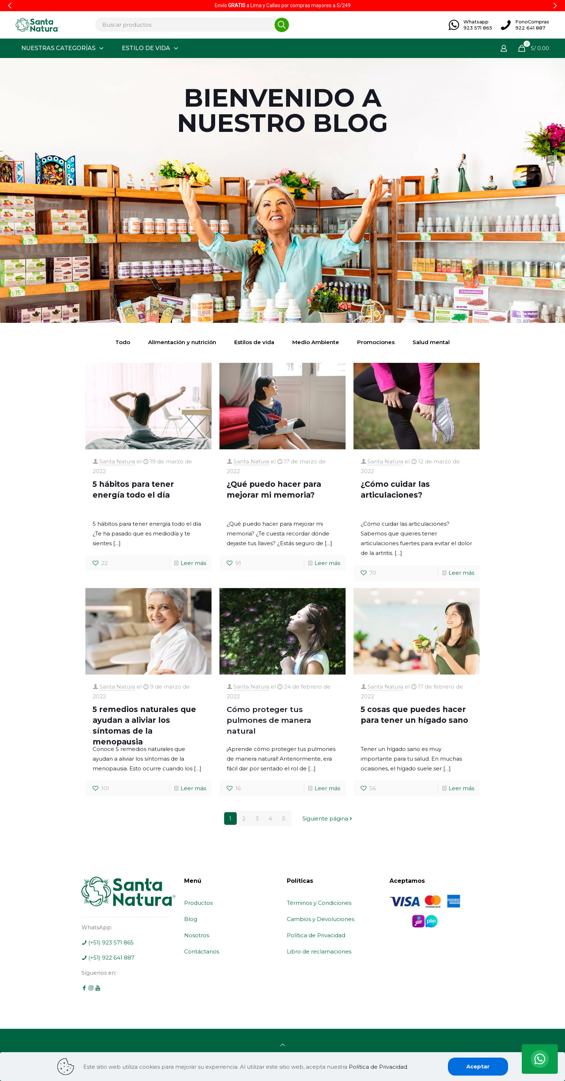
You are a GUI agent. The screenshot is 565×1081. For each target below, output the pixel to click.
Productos (198, 902)
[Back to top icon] (282, 1044)
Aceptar (478, 1066)
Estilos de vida (254, 342)
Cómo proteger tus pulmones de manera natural (269, 720)
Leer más (193, 563)
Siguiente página (327, 818)
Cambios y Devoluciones (320, 919)
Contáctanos (201, 951)
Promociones (376, 342)
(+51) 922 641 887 (107, 957)
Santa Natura (117, 461)
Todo (122, 342)
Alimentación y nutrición (182, 342)
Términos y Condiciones (319, 902)
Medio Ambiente (315, 342)
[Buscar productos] (190, 25)
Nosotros (196, 935)
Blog (190, 919)
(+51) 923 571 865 (107, 942)
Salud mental (431, 342)
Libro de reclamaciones (319, 951)
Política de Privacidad (316, 935)
